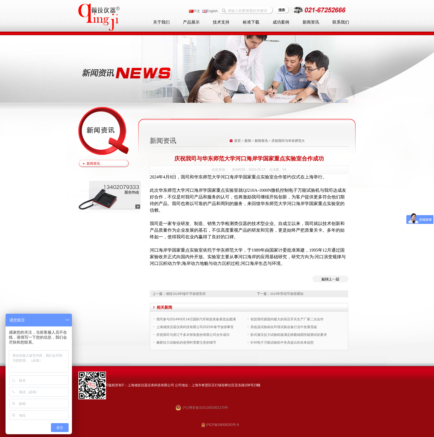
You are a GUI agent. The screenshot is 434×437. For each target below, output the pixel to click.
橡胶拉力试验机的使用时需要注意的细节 (186, 342)
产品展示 (191, 22)
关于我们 (161, 22)
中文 (194, 11)
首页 (237, 141)
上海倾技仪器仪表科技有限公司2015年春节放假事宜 (195, 327)
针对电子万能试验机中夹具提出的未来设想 (282, 342)
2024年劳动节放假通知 (286, 294)
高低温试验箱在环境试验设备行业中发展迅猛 (283, 327)
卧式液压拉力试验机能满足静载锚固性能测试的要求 (288, 335)
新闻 (247, 141)
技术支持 (221, 22)
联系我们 (340, 22)
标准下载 (251, 22)
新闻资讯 (311, 22)
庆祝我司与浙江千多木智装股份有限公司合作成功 (192, 335)
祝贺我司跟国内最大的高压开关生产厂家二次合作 (287, 319)
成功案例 (281, 22)
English (210, 11)
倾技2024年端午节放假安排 (186, 294)
